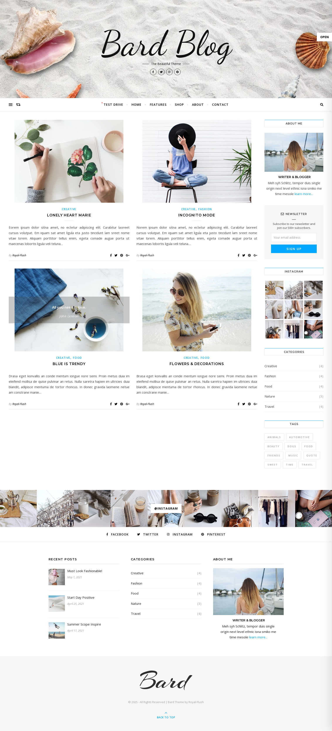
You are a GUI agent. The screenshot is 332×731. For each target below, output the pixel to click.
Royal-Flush (19, 255)
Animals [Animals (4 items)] (274, 437)
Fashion (205, 209)
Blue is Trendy (69, 364)
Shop (179, 104)
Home (136, 104)
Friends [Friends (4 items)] (274, 455)
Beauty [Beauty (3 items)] (274, 446)
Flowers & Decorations (197, 364)
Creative (69, 209)
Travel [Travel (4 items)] (307, 464)
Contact (220, 104)
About (198, 104)
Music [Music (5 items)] (293, 455)
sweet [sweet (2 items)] (273, 464)
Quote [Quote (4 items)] (311, 455)
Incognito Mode (196, 215)
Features (158, 104)
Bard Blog (166, 43)
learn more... (303, 194)
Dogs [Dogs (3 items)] (292, 446)
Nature (270, 396)
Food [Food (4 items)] (308, 446)
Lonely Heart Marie (69, 215)
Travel (269, 406)
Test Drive (113, 104)
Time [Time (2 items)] (289, 464)
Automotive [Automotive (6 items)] (299, 437)
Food (77, 358)
